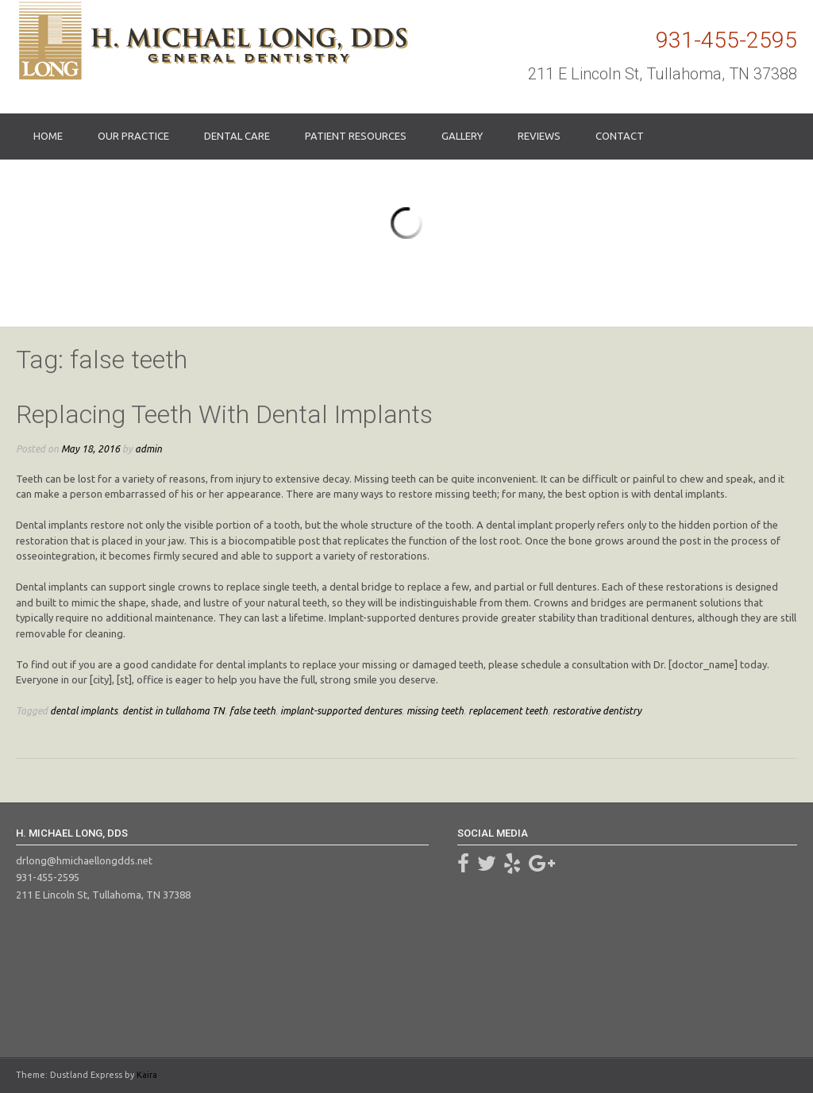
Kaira (147, 1075)
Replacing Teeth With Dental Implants (224, 414)
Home (48, 135)
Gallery (462, 135)
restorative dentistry (597, 710)
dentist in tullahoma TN (173, 710)
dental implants (84, 710)
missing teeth (435, 710)
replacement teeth (508, 710)
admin (148, 448)
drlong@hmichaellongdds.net (84, 860)
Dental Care (237, 135)
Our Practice (133, 135)
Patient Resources (355, 135)
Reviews (539, 135)
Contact (619, 135)
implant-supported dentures (341, 710)
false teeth (252, 710)
